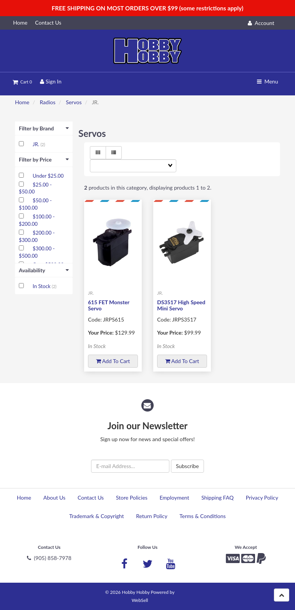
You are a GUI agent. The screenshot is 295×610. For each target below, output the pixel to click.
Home (22, 102)
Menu (267, 81)
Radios (47, 102)
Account (261, 23)
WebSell (140, 600)
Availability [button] (44, 270)
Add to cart (113, 361)
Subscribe (187, 466)
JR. (36, 144)
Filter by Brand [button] (44, 128)
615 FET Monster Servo (108, 305)
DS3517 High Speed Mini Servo (181, 305)
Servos (73, 102)
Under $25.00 (48, 176)
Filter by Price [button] (44, 159)
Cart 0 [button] (22, 81)
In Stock (42, 286)
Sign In (50, 81)
